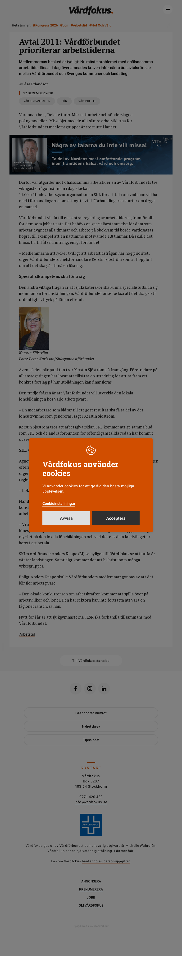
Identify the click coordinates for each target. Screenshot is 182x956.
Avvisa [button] (66, 522)
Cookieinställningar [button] (58, 508)
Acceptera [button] (116, 522)
